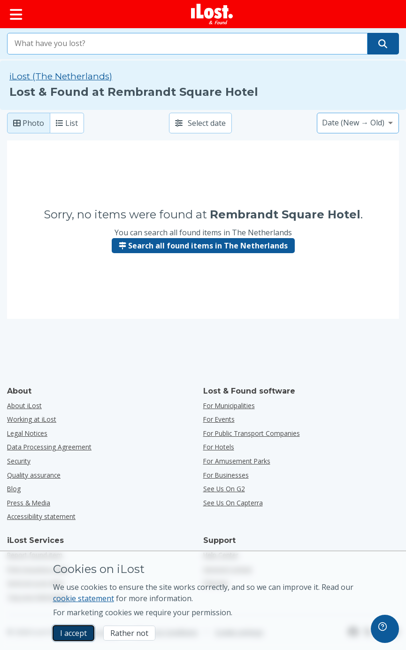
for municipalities (229, 405)
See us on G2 (224, 488)
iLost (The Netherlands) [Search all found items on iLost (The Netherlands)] (60, 76)
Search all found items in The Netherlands (203, 245)
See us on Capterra (233, 502)
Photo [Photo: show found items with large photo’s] (28, 123)
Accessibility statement (41, 516)
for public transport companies (251, 433)
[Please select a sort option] (358, 123)
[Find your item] (383, 43)
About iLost (24, 405)
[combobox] (187, 43)
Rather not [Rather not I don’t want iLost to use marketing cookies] (129, 633)
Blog (14, 488)
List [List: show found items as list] (67, 123)
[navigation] (385, 629)
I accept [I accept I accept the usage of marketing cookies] (73, 633)
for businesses (226, 475)
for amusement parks (236, 461)
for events (219, 419)
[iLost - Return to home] (212, 14)
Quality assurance (34, 475)
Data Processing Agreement (49, 446)
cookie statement (83, 598)
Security (19, 461)
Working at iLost (31, 419)
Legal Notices (27, 433)
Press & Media (28, 502)
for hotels (218, 446)
